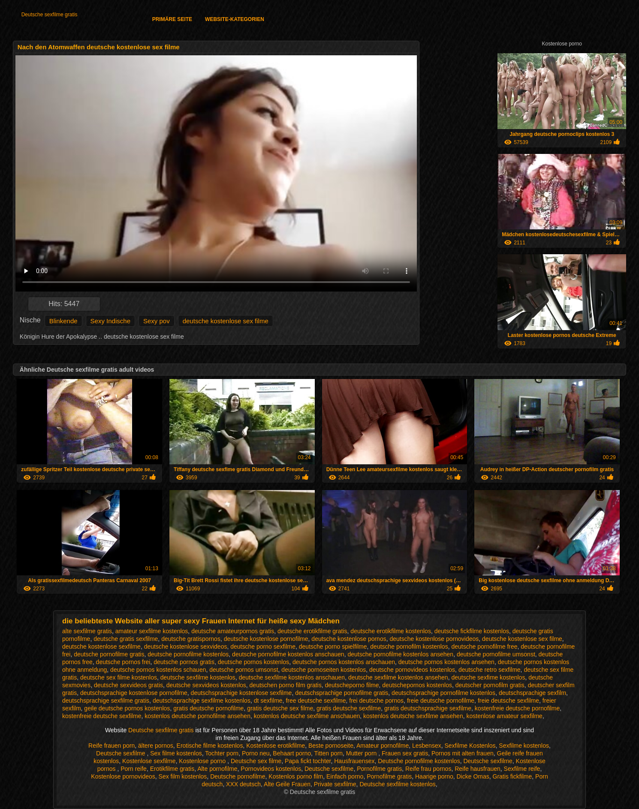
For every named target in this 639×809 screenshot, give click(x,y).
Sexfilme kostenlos (524, 745)
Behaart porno (292, 753)
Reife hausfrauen (477, 768)
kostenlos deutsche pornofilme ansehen (197, 716)
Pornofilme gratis (379, 768)
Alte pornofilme (217, 768)
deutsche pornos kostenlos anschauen (343, 662)
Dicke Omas (473, 776)
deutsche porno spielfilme (333, 646)
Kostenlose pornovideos (123, 776)
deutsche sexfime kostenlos (488, 677)
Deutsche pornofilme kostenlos (419, 761)
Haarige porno (434, 776)
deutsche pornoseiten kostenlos (323, 669)
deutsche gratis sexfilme (125, 638)
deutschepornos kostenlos (417, 685)
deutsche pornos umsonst (243, 669)
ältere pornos (155, 745)
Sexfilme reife (522, 768)
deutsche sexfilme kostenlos (197, 677)
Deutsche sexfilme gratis (49, 15)
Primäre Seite (172, 19)
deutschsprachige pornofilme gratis (341, 692)
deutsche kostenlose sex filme (225, 321)
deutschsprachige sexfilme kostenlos (201, 700)
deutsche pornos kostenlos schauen (158, 669)
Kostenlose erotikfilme (275, 745)
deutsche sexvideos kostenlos (206, 685)
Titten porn (328, 753)
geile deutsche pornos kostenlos (127, 708)
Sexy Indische (110, 321)
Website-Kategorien (234, 19)
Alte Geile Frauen (287, 784)
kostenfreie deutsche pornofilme (517, 708)
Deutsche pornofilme (237, 776)
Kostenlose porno (203, 761)
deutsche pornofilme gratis (109, 654)
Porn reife (134, 768)
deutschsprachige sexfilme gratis (105, 700)
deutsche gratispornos (190, 638)
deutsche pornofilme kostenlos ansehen (400, 654)
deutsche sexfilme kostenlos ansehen (398, 677)
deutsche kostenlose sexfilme (101, 646)
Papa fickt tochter (308, 761)
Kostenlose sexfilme (149, 761)
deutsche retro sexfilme (489, 669)
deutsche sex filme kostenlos (118, 677)
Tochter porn (221, 753)
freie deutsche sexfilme (508, 700)
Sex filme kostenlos (176, 753)
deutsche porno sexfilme (262, 646)
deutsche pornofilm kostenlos (409, 646)
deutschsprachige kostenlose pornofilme (133, 692)
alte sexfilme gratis (87, 631)
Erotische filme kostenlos (210, 745)
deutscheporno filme (352, 685)
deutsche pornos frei (123, 662)
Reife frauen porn (111, 745)
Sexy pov (156, 321)
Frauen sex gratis (405, 753)
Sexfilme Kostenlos (469, 745)
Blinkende (63, 321)
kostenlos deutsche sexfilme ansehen (413, 716)
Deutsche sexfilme (121, 753)
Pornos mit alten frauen (462, 753)
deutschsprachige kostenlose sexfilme (241, 692)
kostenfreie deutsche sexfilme (101, 716)
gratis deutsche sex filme (280, 708)
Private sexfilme (335, 784)
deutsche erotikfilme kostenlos (390, 631)
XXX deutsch (243, 784)
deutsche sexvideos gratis (128, 685)
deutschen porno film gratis (286, 685)
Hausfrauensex (354, 761)
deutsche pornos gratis (184, 662)
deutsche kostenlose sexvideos (185, 646)
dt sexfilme (268, 700)
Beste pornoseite (330, 745)
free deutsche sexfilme (316, 700)
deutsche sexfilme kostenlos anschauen (292, 677)
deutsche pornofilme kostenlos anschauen (288, 654)
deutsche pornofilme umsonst (496, 654)
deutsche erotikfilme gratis (312, 631)
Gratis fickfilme (512, 776)
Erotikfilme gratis (172, 768)
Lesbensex (426, 745)
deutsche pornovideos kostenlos (412, 669)
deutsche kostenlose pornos (348, 638)
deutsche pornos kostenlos (253, 662)
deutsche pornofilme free (484, 646)
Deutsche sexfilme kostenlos (397, 784)
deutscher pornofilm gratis (489, 685)
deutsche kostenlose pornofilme (266, 638)
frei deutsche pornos (376, 700)
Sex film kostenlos (183, 776)
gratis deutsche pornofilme (208, 708)
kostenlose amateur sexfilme (504, 716)
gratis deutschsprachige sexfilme (427, 708)
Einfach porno (344, 776)
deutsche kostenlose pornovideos (434, 638)
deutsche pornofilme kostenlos (188, 654)
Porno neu (256, 753)
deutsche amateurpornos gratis (232, 631)
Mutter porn (362, 753)
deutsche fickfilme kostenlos (471, 631)
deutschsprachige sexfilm (532, 692)
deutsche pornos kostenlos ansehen (446, 662)
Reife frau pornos (428, 768)
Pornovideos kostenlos (271, 768)
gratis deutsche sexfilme (348, 708)
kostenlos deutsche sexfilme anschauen (307, 716)
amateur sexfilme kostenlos (151, 631)
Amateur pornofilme (382, 745)
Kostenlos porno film (295, 776)
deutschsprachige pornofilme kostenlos (443, 692)
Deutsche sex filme (256, 761)
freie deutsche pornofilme (440, 700)
